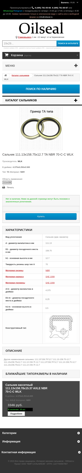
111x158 (7, 182)
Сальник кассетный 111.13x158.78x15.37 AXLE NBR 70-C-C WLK (26, 388)
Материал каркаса (15, 276)
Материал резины (14, 270)
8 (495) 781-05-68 (43, 8)
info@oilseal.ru (46, 17)
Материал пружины (15, 283)
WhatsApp (8, 11)
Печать (10, 187)
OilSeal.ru (69, 461)
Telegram (18, 11)
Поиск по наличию (41, 89)
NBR (48, 270)
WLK (19, 161)
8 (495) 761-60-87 (60, 8)
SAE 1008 (50, 276)
